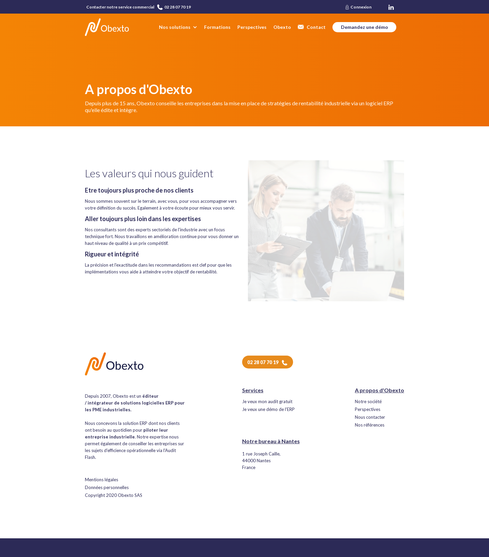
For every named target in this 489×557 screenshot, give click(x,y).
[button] (178, 27)
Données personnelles (107, 487)
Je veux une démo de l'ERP (268, 409)
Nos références (369, 425)
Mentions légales (101, 480)
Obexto (282, 27)
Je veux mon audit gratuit (267, 401)
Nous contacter (370, 417)
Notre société (368, 401)
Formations (217, 27)
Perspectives (252, 27)
